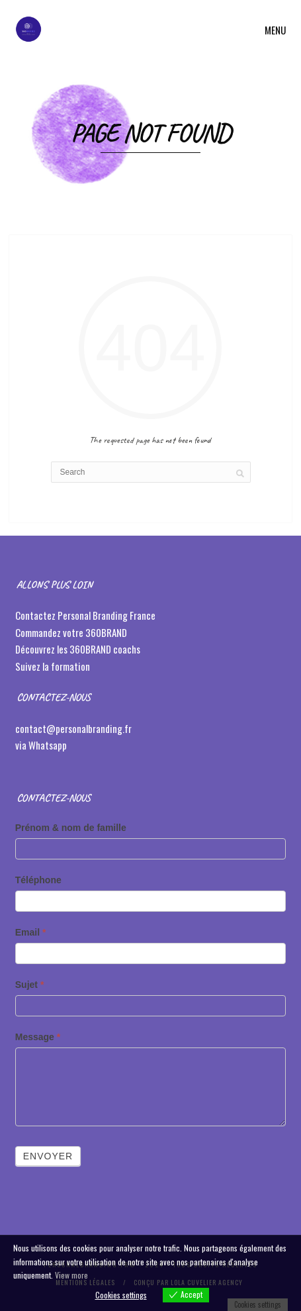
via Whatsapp (41, 745)
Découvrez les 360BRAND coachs (78, 649)
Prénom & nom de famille (70, 827)
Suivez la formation (53, 666)
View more (71, 1275)
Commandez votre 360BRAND (71, 632)
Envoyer (48, 1156)
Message (38, 1037)
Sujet (29, 984)
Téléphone (38, 880)
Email (30, 932)
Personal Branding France (106, 615)
